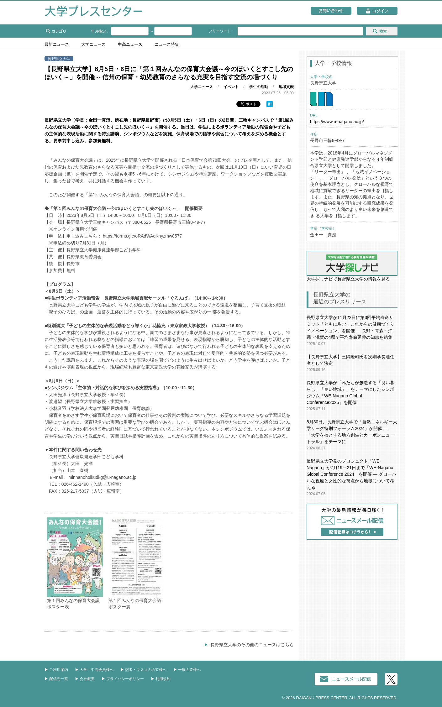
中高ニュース (130, 44)
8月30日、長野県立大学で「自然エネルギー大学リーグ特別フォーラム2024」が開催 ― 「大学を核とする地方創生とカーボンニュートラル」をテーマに (352, 431)
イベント (231, 87)
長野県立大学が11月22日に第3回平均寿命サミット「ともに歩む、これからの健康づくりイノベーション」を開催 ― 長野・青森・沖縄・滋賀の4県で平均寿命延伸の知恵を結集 (350, 327)
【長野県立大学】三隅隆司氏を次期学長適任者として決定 (350, 360)
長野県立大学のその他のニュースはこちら (252, 644)
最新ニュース (57, 44)
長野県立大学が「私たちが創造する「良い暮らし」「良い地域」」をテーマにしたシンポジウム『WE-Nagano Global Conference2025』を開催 (350, 392)
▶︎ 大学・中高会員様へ (94, 670)
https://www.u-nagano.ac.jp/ (337, 121)
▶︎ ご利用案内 (56, 670)
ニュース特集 (167, 44)
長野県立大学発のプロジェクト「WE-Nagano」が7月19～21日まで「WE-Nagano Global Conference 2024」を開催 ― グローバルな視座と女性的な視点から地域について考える (351, 474)
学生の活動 (258, 87)
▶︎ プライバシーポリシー (123, 679)
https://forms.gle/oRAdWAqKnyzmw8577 (142, 235)
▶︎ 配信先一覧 (56, 679)
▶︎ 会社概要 (85, 679)
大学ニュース (93, 44)
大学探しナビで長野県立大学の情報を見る (352, 266)
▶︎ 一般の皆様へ (187, 670)
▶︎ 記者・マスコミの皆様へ (143, 670)
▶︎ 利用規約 (161, 679)
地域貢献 (286, 87)
